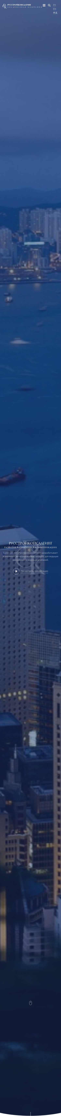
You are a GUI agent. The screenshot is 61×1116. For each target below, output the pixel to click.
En (54, 9)
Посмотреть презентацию (34, 571)
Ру (54, 5)
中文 (55, 13)
